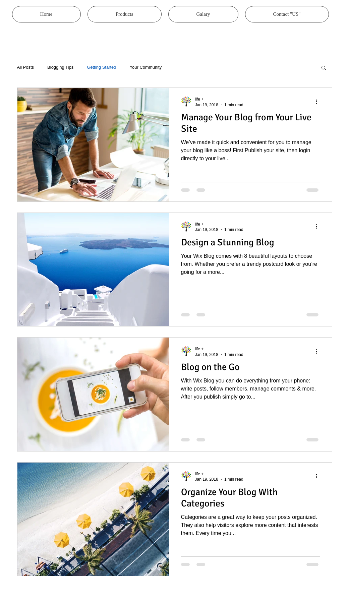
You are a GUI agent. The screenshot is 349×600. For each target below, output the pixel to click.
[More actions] (319, 102)
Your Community (146, 67)
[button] (324, 68)
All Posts (25, 67)
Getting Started (101, 67)
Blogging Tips (60, 67)
